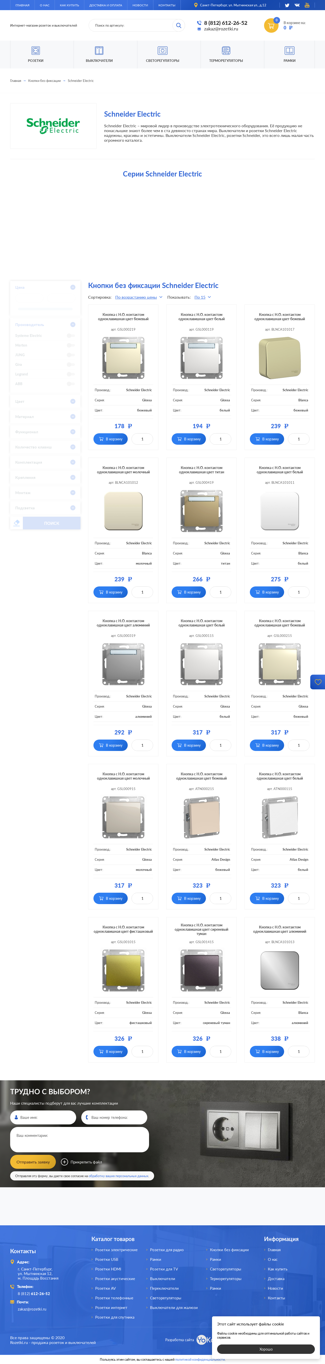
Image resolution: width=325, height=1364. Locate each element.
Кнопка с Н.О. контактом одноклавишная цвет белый (201, 316)
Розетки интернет (111, 1307)
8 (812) (34, 1293)
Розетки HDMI (108, 1269)
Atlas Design (221, 859)
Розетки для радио (167, 1249)
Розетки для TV (164, 1269)
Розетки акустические (115, 1278)
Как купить (69, 5)
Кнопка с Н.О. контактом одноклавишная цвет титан (201, 469)
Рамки (290, 61)
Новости (140, 5)
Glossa (147, 400)
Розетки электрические (116, 1249)
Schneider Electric (139, 390)
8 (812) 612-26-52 (225, 23)
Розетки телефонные (114, 1298)
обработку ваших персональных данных (118, 1176)
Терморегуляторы (226, 61)
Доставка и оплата (105, 5)
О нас (45, 5)
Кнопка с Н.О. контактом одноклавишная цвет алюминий (123, 623)
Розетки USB (106, 1259)
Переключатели (164, 1288)
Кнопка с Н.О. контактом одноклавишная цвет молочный (123, 469)
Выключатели (162, 1278)
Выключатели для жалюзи (174, 1307)
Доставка (276, 1278)
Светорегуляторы (162, 61)
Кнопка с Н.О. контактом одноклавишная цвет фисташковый (123, 929)
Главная (22, 5)
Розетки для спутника (114, 1317)
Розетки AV (105, 1288)
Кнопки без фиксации (44, 81)
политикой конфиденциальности (200, 1359)
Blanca (303, 400)
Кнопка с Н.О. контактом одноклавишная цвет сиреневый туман (201, 929)
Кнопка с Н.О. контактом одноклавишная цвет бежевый (123, 316)
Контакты (166, 5)
